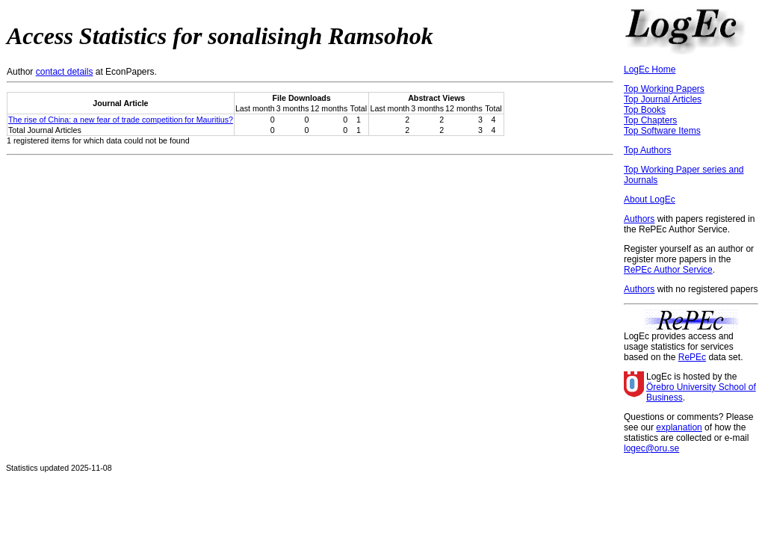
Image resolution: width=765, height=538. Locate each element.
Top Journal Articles (662, 99)
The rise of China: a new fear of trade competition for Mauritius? (120, 119)
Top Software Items (662, 131)
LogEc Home (649, 69)
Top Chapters (650, 120)
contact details (64, 72)
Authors (639, 219)
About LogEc (649, 199)
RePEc (692, 357)
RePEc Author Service (668, 270)
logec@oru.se (651, 448)
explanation (678, 427)
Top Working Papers (664, 89)
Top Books (645, 110)
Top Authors (647, 150)
